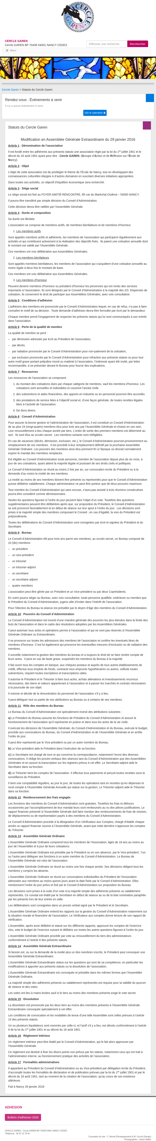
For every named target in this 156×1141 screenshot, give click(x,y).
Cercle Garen (10, 89)
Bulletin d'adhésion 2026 (23, 1117)
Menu (10, 50)
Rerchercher (137, 44)
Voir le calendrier (94, 112)
